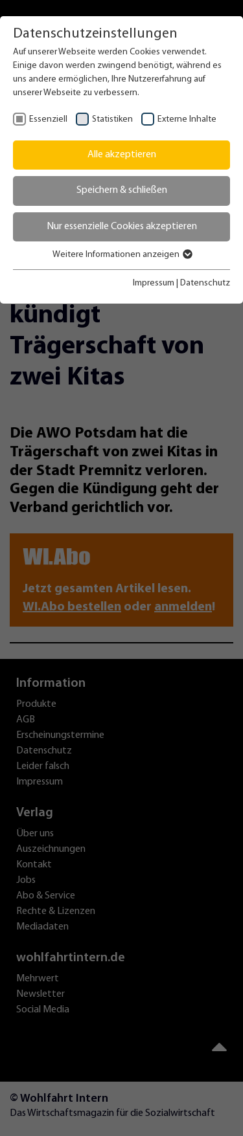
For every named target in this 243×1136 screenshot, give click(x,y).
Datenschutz (205, 283)
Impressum (153, 283)
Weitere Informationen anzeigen (121, 255)
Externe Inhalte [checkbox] (186, 119)
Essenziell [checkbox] (48, 119)
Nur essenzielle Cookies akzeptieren (122, 226)
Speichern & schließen (121, 190)
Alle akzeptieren (121, 155)
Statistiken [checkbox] (112, 119)
